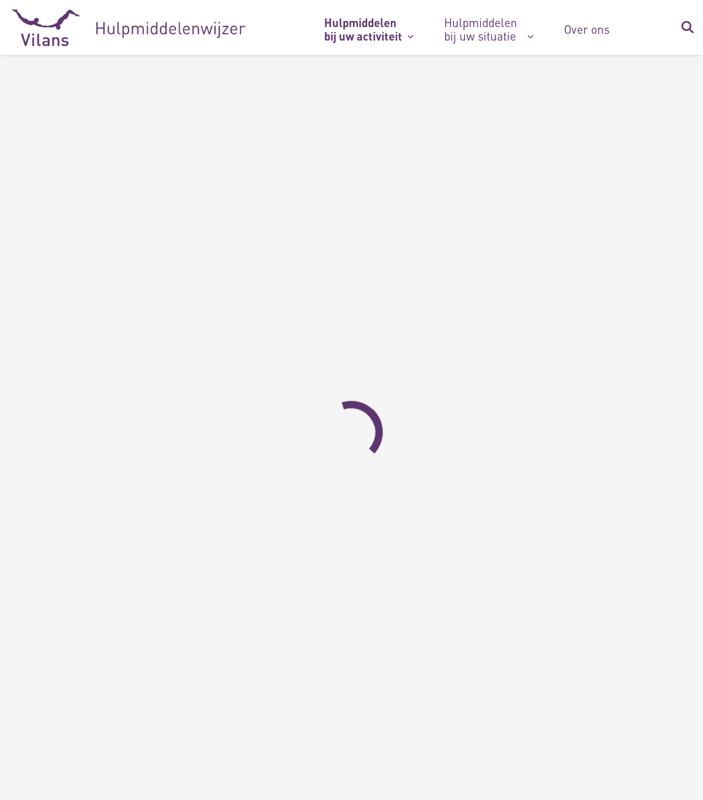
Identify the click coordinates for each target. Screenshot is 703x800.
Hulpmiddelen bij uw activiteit (363, 29)
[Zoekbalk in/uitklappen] (687, 27)
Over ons (587, 29)
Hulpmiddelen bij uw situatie (480, 29)
